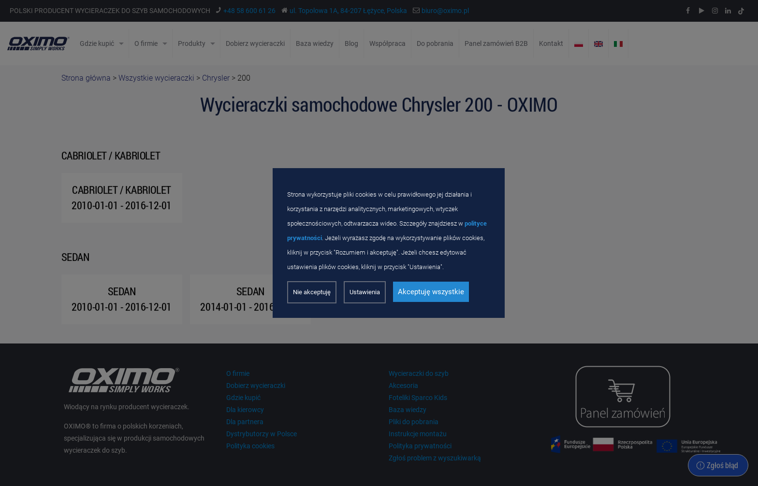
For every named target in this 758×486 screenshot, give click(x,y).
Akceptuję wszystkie (431, 291)
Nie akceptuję (312, 292)
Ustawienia (365, 292)
